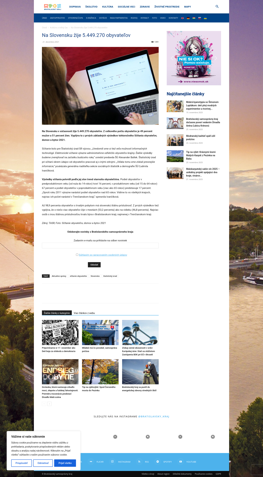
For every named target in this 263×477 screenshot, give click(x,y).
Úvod (44, 27)
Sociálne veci (126, 6)
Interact (145, 18)
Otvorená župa (75, 18)
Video (163, 18)
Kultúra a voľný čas (59, 27)
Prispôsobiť (22, 463)
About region (163, 473)
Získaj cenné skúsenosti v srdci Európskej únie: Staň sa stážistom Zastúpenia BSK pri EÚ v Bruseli (138, 351)
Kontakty (173, 18)
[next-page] (49, 404)
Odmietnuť (43, 463)
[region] (44, 450)
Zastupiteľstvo (57, 18)
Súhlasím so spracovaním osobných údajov (103, 254)
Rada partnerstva (119, 18)
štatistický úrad (110, 276)
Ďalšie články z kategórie (57, 313)
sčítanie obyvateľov (78, 276)
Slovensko (95, 276)
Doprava (75, 6)
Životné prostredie (166, 6)
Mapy (187, 6)
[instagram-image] (82, 437)
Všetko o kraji (148, 473)
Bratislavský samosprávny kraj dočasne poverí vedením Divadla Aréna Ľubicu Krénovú (203, 122)
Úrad (44, 18)
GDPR (218, 473)
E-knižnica (91, 18)
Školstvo (91, 6)
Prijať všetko (65, 463)
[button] (217, 7)
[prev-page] (44, 404)
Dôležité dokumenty (182, 473)
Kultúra (107, 6)
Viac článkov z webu (84, 313)
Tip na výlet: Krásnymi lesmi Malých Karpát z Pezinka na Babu (201, 155)
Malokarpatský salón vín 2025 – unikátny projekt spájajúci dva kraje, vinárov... (203, 172)
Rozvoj (134, 18)
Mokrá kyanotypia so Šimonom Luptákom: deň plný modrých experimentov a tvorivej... (202, 105)
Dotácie (103, 18)
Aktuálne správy (59, 276)
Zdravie (145, 6)
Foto (154, 18)
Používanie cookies (203, 473)
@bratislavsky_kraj (153, 416)
